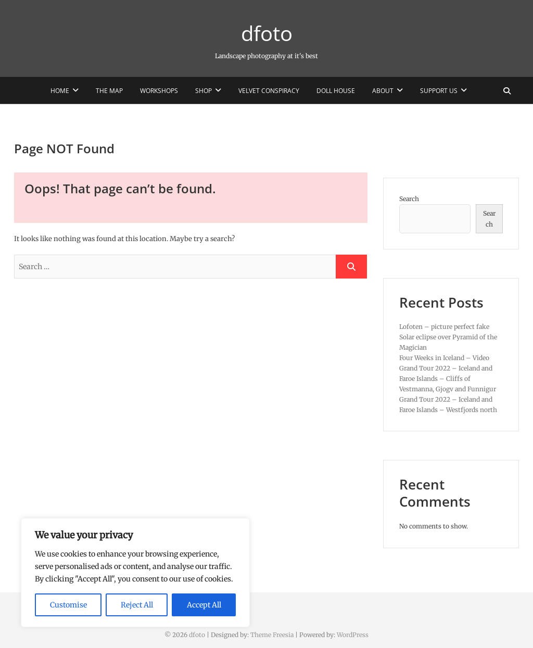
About (383, 90)
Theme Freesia (272, 635)
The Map (109, 90)
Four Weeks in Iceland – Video (444, 358)
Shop (203, 90)
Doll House (335, 90)
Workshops (159, 90)
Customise (68, 605)
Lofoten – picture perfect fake (444, 326)
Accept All (204, 605)
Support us (439, 90)
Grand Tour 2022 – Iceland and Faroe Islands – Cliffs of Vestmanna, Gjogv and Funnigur (447, 378)
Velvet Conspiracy (268, 90)
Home (59, 90)
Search (409, 199)
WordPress (353, 635)
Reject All (137, 605)
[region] (135, 572)
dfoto (267, 33)
